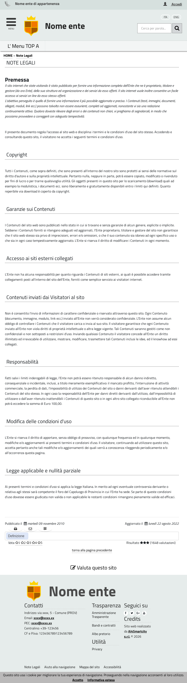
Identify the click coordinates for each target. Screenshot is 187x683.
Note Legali (24, 55)
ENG (176, 17)
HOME (8, 55)
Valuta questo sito (93, 567)
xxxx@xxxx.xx (44, 617)
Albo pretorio (101, 634)
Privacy (97, 649)
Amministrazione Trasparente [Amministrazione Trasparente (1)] (104, 615)
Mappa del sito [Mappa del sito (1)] (89, 666)
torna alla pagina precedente (92, 550)
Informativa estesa (101, 679)
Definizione (16, 536)
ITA (165, 17)
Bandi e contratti (104, 625)
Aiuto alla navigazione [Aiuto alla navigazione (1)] (59, 666)
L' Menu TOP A (23, 46)
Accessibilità (112, 666)
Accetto (77, 679)
